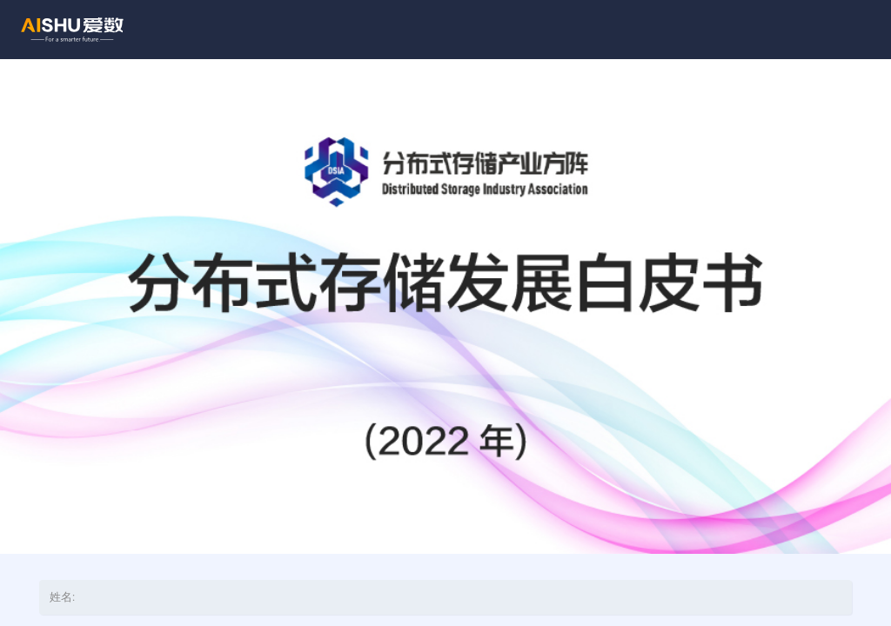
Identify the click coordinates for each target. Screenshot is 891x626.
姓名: (62, 596)
